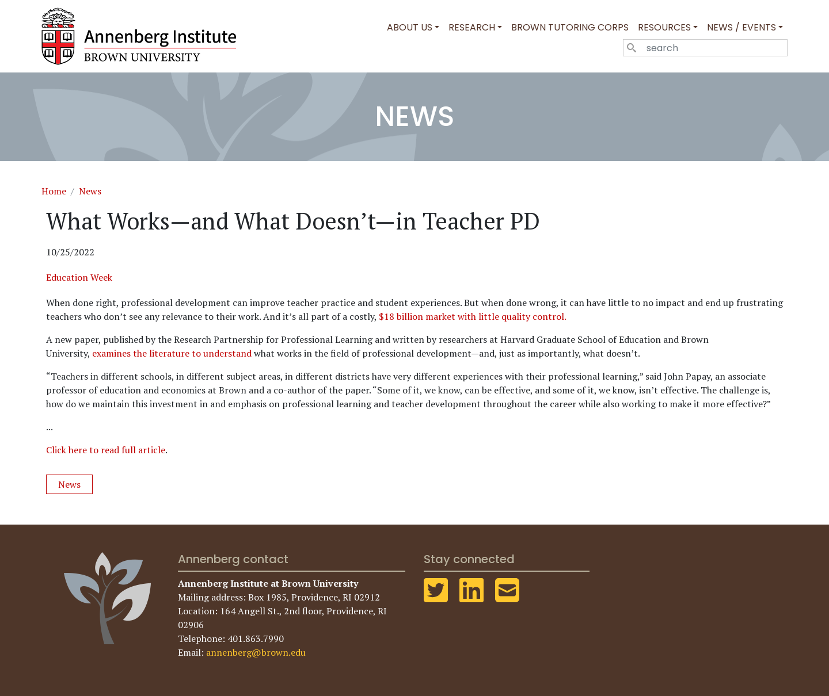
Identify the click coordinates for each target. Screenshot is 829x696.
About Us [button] (409, 27)
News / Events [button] (741, 27)
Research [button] (471, 27)
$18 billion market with (427, 316)
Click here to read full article (105, 449)
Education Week (79, 277)
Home (53, 191)
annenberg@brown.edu (256, 652)
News (90, 191)
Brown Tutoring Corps (570, 27)
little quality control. (523, 316)
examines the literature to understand (172, 353)
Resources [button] (664, 27)
